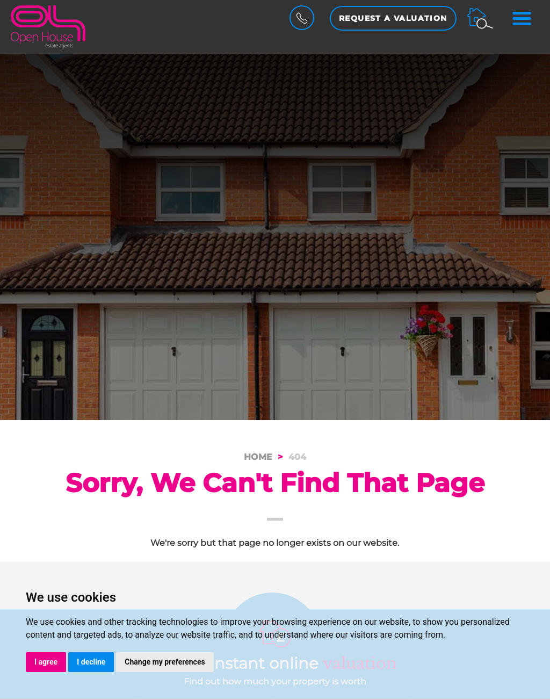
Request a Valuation (393, 18)
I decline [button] (91, 662)
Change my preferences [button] (165, 662)
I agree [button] (45, 662)
